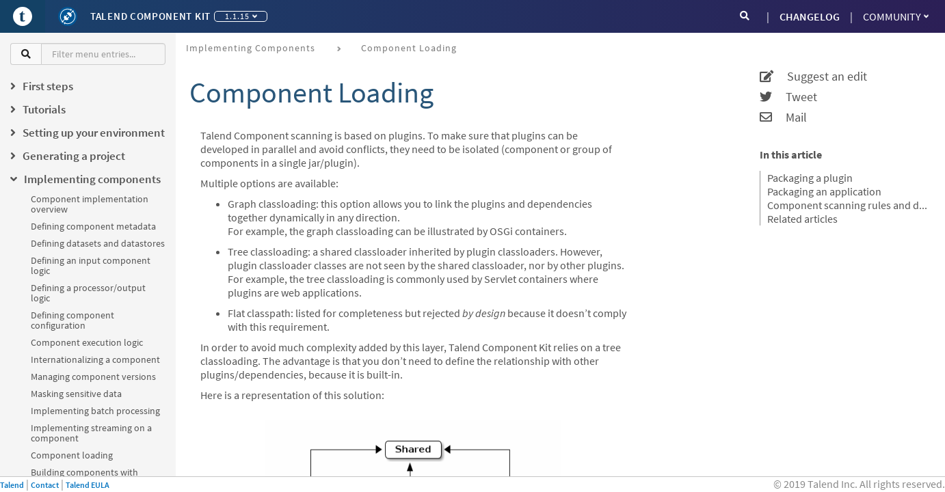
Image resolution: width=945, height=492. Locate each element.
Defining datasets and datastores (98, 243)
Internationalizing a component (95, 359)
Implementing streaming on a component (91, 433)
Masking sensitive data (76, 393)
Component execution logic (87, 342)
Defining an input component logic (90, 265)
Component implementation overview (89, 204)
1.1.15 (241, 16)
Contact (45, 485)
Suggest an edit (813, 76)
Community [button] (896, 16)
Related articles (802, 219)
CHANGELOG (810, 16)
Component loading (72, 455)
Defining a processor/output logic (88, 293)
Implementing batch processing (95, 411)
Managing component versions (93, 376)
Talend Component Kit (150, 16)
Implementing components (250, 48)
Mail (783, 117)
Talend (12, 485)
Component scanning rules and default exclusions (847, 205)
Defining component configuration (72, 320)
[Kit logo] (67, 16)
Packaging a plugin (810, 177)
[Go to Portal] (22, 16)
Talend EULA (87, 485)
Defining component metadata (93, 226)
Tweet (788, 97)
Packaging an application (824, 191)
